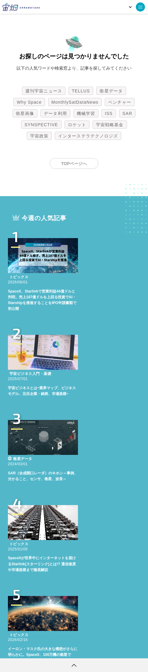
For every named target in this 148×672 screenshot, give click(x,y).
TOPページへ (74, 163)
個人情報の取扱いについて (56, 649)
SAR (127, 113)
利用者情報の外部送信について (106, 649)
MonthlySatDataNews (74, 102)
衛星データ (111, 90)
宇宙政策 (39, 135)
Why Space (29, 102)
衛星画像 (25, 113)
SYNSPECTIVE (41, 124)
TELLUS (81, 90)
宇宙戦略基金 (110, 124)
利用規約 (23, 649)
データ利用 (55, 113)
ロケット (77, 124)
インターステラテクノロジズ (88, 135)
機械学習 (86, 113)
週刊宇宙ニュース (43, 90)
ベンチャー (119, 102)
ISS (109, 113)
